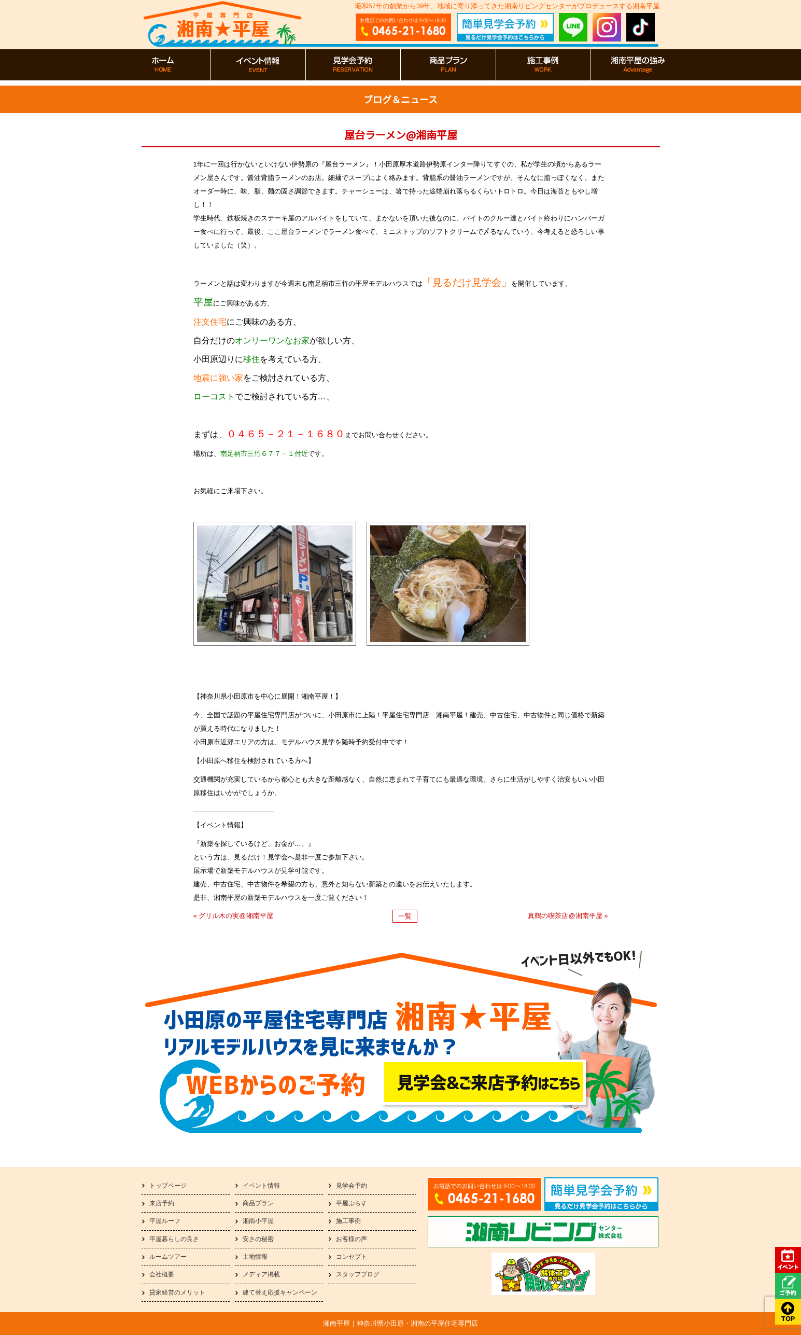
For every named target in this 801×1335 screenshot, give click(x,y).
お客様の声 (351, 1239)
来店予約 (161, 1203)
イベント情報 (261, 1185)
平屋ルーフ (164, 1221)
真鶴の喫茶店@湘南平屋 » (568, 916)
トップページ (168, 1185)
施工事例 (348, 1221)
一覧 (405, 916)
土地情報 (255, 1256)
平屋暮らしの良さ (174, 1239)
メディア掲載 (261, 1274)
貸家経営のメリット (177, 1292)
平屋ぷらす (351, 1203)
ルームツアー (168, 1256)
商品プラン (258, 1203)
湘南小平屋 (258, 1221)
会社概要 (161, 1274)
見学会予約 (351, 1185)
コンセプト (351, 1256)
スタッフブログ (358, 1274)
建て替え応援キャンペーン (280, 1292)
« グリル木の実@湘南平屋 (233, 916)
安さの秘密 (258, 1239)
